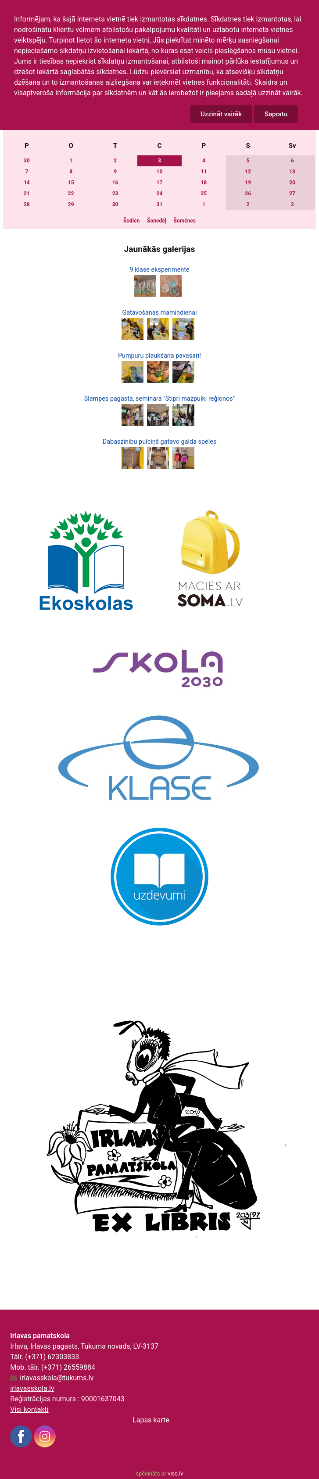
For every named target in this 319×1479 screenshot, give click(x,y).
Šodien (131, 221)
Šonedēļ (156, 221)
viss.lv (175, 1473)
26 (248, 193)
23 (115, 193)
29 (71, 204)
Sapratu (276, 114)
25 (204, 193)
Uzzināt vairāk (221, 114)
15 (71, 182)
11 (204, 172)
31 (160, 204)
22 (71, 193)
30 (27, 161)
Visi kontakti (29, 1409)
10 (160, 172)
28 (27, 204)
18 (204, 182)
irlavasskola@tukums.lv (56, 1378)
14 (27, 182)
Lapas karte (151, 1420)
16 (115, 182)
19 (248, 182)
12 (248, 172)
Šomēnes (185, 221)
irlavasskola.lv (32, 1388)
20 (292, 182)
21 (27, 193)
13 (292, 172)
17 (160, 182)
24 (160, 193)
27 (292, 193)
